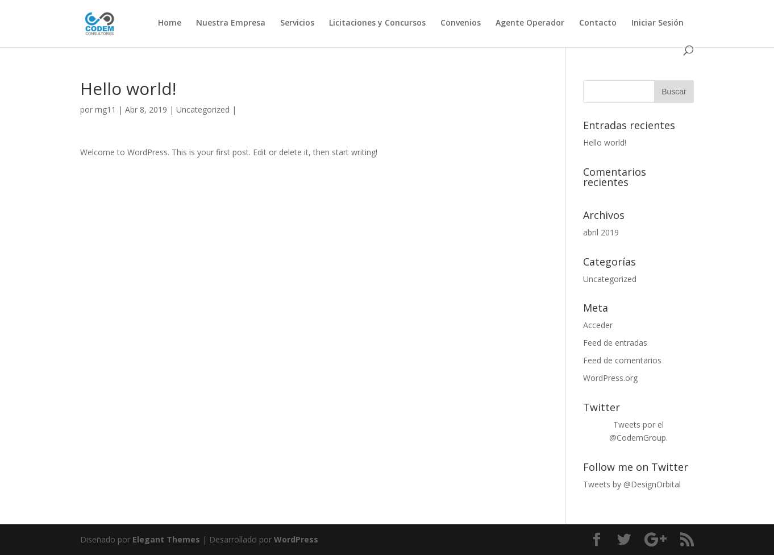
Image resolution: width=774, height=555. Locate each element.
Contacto (598, 23)
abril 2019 (601, 232)
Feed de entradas (615, 342)
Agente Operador (530, 23)
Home (169, 23)
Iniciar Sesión (657, 23)
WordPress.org (610, 377)
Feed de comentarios (622, 360)
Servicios (297, 23)
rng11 (105, 109)
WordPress (296, 539)
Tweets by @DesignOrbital (632, 484)
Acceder (598, 325)
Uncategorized (203, 109)
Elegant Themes (166, 539)
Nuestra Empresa (230, 23)
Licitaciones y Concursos (377, 23)
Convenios (460, 23)
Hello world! (604, 142)
